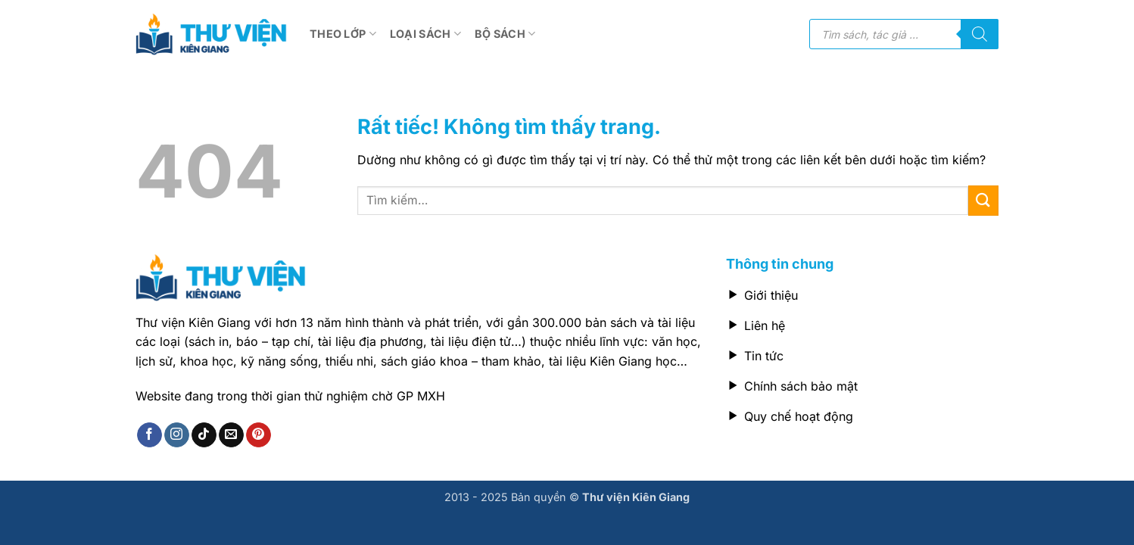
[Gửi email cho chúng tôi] (231, 435)
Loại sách (425, 33)
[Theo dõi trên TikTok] (204, 435)
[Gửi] (983, 200)
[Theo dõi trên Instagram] (176, 435)
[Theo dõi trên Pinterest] (258, 435)
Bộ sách (505, 33)
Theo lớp (343, 33)
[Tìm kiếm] (979, 34)
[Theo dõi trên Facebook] (149, 435)
